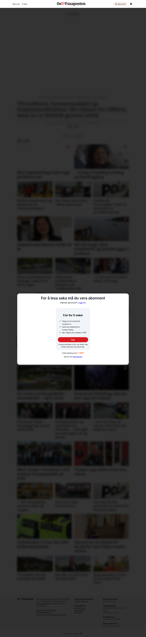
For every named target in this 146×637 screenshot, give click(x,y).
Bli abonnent (120, 4)
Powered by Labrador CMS (73, 634)
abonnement (77, 357)
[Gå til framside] (71, 4)
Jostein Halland (81, 601)
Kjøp (73, 340)
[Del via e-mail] (76, 126)
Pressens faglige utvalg (46, 610)
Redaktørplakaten (43, 612)
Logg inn (73, 303)
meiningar (67, 136)
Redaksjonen (79, 608)
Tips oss (16, 4)
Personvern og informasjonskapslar (51, 615)
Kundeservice (80, 610)
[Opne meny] (131, 4)
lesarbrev (78, 136)
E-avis (24, 4)
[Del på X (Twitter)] (73, 126)
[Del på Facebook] (69, 126)
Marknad (78, 612)
